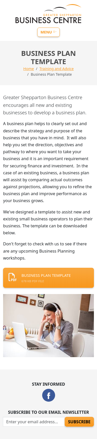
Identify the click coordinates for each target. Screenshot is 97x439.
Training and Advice (56, 68)
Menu (49, 32)
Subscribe (79, 422)
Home (28, 68)
